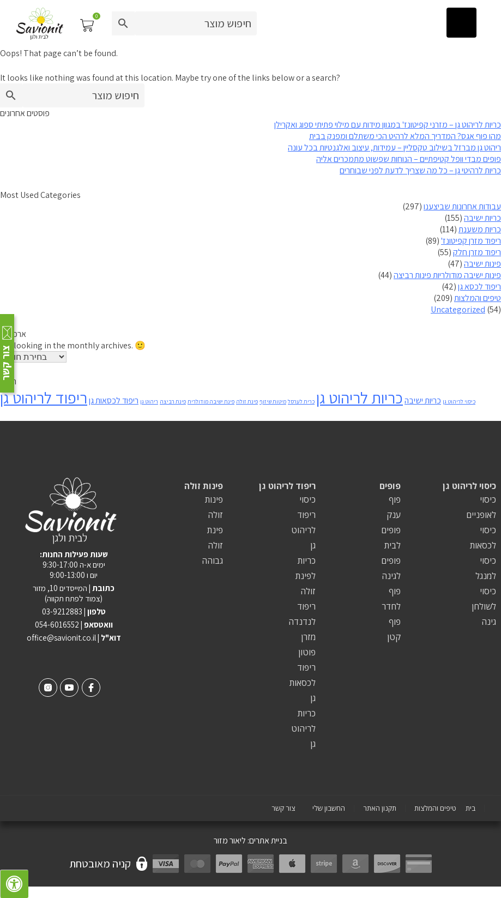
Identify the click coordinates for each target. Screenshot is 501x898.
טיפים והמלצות (477, 298)
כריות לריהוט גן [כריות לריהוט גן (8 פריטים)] (359, 397)
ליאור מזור (230, 840)
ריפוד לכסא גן (479, 286)
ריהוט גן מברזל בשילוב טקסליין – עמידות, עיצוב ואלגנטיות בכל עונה (394, 147)
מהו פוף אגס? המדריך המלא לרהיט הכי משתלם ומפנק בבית (405, 136)
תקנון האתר (379, 808)
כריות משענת (479, 229)
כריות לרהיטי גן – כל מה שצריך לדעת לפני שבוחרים (420, 170)
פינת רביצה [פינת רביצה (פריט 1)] (173, 401)
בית (470, 808)
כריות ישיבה (482, 218)
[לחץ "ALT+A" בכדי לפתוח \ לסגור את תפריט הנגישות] (14, 884)
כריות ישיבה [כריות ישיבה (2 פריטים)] (423, 400)
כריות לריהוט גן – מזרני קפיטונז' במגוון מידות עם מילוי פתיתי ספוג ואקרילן (387, 124)
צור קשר (283, 808)
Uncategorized (458, 309)
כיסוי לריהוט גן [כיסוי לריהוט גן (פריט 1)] (459, 401)
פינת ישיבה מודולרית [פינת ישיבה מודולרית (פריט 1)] (211, 401)
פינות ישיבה (482, 263)
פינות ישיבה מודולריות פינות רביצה (447, 275)
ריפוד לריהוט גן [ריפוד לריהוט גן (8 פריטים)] (43, 397)
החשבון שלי (328, 808)
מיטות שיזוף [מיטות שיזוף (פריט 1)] (272, 401)
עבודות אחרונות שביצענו (462, 206)
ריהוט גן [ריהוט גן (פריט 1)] (149, 401)
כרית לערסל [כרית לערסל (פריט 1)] (301, 401)
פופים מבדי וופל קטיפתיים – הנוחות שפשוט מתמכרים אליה (408, 159)
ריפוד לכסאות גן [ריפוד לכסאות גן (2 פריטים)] (113, 400)
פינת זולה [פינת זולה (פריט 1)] (247, 401)
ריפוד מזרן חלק (477, 252)
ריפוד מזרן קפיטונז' (471, 240)
